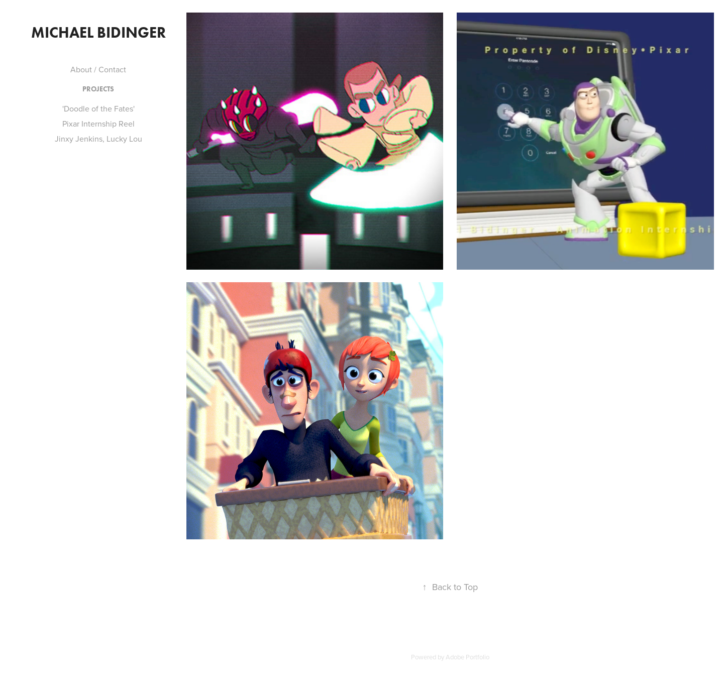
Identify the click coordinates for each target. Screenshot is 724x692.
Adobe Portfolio (467, 656)
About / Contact (98, 69)
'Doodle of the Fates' (98, 108)
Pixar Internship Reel (98, 123)
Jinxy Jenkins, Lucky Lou (98, 138)
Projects (98, 89)
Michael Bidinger (98, 32)
